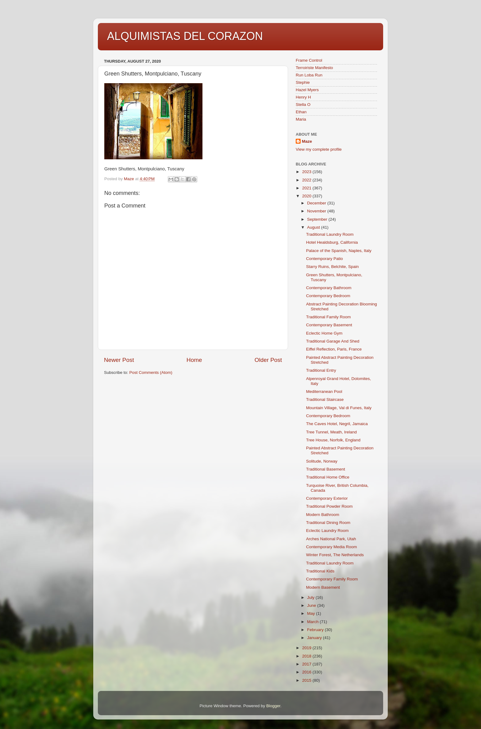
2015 (307, 680)
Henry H (303, 97)
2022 (307, 180)
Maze (307, 141)
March (313, 621)
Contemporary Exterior (327, 498)
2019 (307, 648)
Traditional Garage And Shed (333, 341)
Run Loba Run (309, 75)
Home (194, 360)
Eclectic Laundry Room (327, 530)
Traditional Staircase (325, 399)
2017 (307, 664)
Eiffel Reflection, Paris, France (334, 349)
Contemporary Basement (329, 325)
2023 (307, 171)
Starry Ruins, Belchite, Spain (332, 266)
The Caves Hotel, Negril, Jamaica (337, 423)
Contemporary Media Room (331, 547)
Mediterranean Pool (324, 391)
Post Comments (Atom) (150, 372)
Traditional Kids (320, 571)
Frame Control (309, 60)
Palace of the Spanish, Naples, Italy (338, 250)
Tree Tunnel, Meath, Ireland (331, 432)
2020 (307, 196)
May (311, 613)
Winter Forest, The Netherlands (335, 555)
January (315, 637)
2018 (307, 656)
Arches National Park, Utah (331, 539)
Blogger (273, 706)
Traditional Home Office (327, 477)
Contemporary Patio (324, 258)
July (311, 597)
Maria (301, 119)
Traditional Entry (321, 370)
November (317, 211)
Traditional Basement (325, 469)
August (314, 227)
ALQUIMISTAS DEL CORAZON (185, 36)
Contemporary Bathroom (329, 287)
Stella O (303, 104)
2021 (307, 188)
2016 (307, 672)
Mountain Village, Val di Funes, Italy (338, 407)
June (312, 605)
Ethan (301, 112)
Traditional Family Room (328, 317)
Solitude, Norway (321, 461)
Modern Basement (323, 587)
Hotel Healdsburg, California (332, 242)
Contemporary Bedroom (328, 295)
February (316, 629)
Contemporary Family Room (332, 579)
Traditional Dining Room (328, 522)
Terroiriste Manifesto (314, 67)
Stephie (303, 82)
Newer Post (119, 360)
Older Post (268, 360)
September (318, 219)
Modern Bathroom (322, 514)
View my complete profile (319, 149)
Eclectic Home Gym (324, 333)
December (317, 203)
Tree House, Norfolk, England (333, 440)
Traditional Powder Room (329, 506)
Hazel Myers (307, 89)
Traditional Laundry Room (330, 234)
